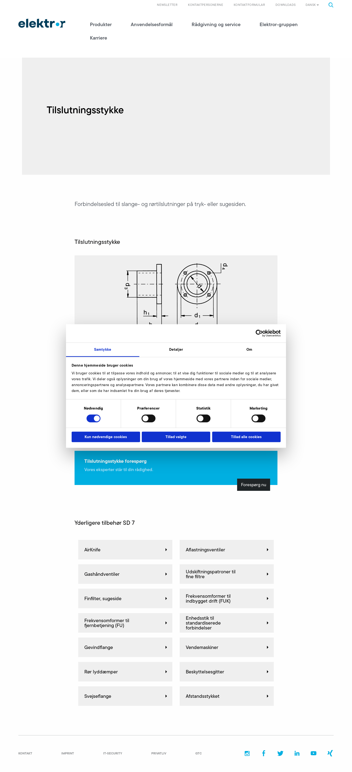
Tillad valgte (176, 437)
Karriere (98, 37)
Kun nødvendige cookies (106, 437)
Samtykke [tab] (102, 349)
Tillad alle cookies (246, 437)
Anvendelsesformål (152, 24)
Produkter (101, 24)
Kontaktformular (249, 4)
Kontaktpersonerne (205, 4)
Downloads (285, 4)
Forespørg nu (253, 485)
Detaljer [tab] (176, 349)
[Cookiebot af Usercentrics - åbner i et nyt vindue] (259, 333)
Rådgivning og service (216, 24)
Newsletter (167, 4)
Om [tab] (249, 349)
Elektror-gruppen (279, 24)
